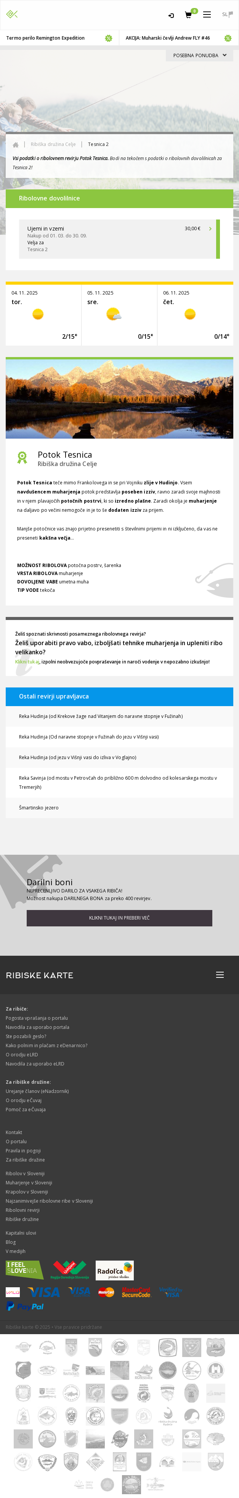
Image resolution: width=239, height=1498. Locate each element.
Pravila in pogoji (23, 1150)
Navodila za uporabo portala (37, 1027)
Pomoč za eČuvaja (26, 1109)
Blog (11, 1242)
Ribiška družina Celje (53, 144)
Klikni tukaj (27, 661)
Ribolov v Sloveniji (25, 1173)
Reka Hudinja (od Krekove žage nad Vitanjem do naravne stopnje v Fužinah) (101, 716)
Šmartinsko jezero (39, 807)
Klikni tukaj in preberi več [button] (119, 918)
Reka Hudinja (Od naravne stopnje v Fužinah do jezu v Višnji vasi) (89, 737)
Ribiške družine (22, 1219)
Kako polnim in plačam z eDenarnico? (46, 1045)
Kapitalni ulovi (21, 1233)
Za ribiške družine (25, 1160)
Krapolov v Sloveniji (27, 1192)
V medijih (16, 1251)
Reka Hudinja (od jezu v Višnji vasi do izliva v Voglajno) (77, 757)
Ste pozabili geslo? (26, 1036)
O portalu (16, 1141)
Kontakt (14, 1132)
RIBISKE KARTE (40, 975)
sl (227, 14)
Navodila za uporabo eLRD (35, 1064)
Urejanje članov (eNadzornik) (37, 1091)
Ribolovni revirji (23, 1210)
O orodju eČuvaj (24, 1100)
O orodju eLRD (22, 1054)
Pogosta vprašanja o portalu (37, 1018)
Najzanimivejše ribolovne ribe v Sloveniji (49, 1201)
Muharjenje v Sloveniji (29, 1182)
